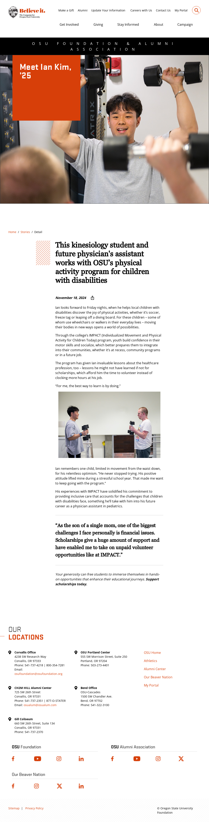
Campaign (185, 24)
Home (12, 232)
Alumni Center (155, 669)
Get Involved (69, 24)
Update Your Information (108, 10)
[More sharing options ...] (92, 297)
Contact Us (163, 10)
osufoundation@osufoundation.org (38, 674)
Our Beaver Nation (158, 677)
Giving (98, 24)
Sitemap (14, 808)
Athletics (150, 661)
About (158, 24)
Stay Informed (128, 24)
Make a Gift (66, 10)
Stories (25, 232)
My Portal (181, 10)
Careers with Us (141, 10)
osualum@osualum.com (40, 705)
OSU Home (152, 652)
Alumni (83, 10)
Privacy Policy (34, 808)
